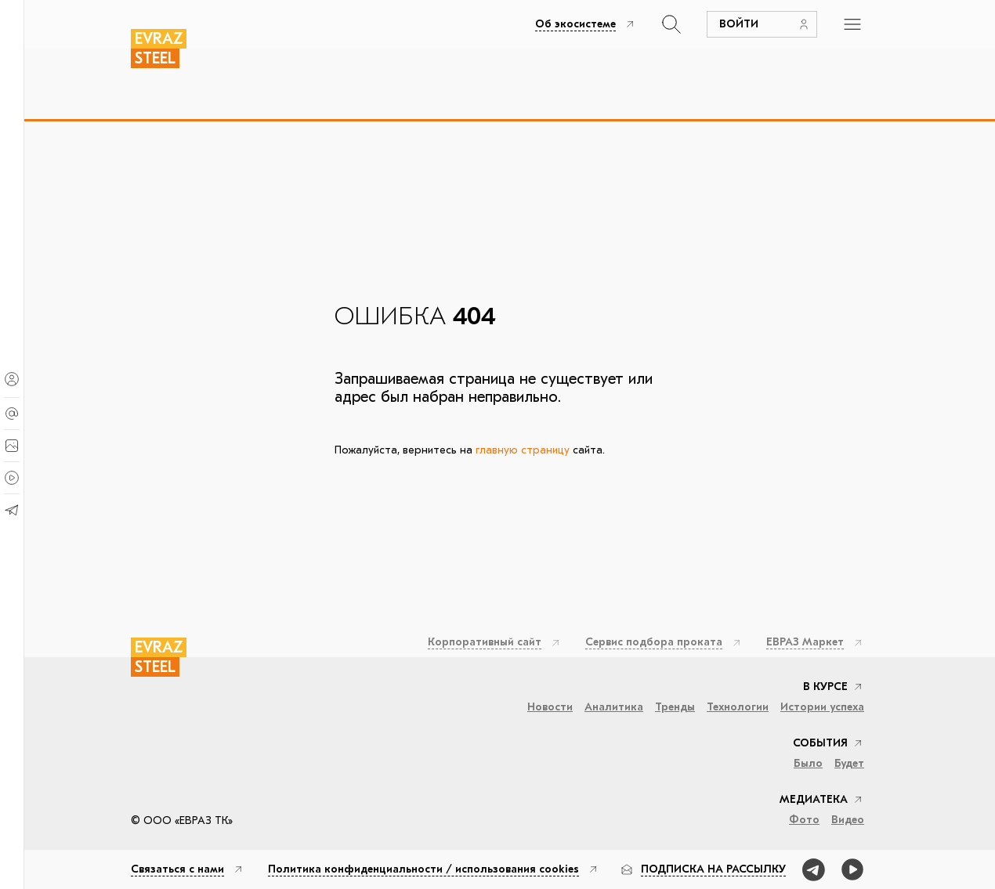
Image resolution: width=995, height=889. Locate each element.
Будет (849, 763)
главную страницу (523, 450)
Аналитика (613, 707)
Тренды (675, 707)
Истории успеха (822, 707)
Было (808, 763)
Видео (847, 820)
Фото (804, 820)
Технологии (738, 707)
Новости (550, 707)
